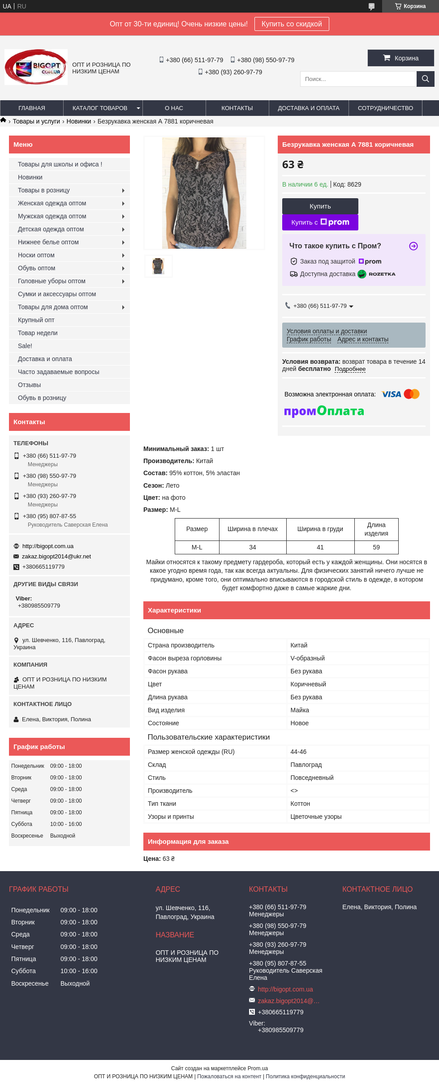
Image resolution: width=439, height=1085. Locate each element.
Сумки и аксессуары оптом (57, 294)
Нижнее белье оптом (48, 242)
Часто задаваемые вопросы (58, 371)
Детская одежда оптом (51, 229)
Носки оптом (36, 255)
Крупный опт (36, 319)
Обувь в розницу (42, 397)
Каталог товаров (100, 108)
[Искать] (426, 79)
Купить (320, 206)
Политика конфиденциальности (305, 1076)
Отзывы (29, 384)
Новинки (79, 121)
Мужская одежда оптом (52, 216)
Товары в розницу (44, 190)
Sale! (25, 345)
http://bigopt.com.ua (47, 546)
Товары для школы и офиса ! (60, 164)
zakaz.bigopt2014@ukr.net (56, 556)
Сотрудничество (385, 108)
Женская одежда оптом (52, 203)
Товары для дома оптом (53, 307)
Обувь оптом (36, 268)
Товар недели (38, 332)
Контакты (237, 108)
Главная (31, 108)
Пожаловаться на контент (229, 1076)
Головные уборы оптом (52, 281)
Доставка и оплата (309, 108)
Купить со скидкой (292, 24)
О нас (174, 108)
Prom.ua (258, 1068)
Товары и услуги (36, 121)
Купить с (320, 222)
